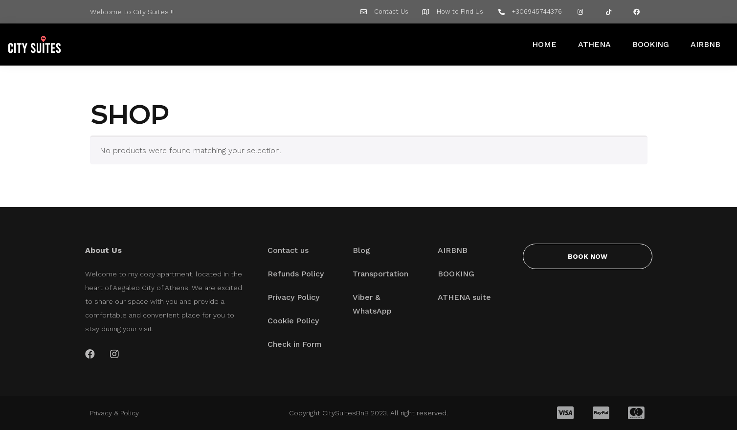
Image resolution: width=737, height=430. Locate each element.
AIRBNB (705, 44)
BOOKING (650, 44)
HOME (544, 44)
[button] (587, 256)
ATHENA (594, 44)
